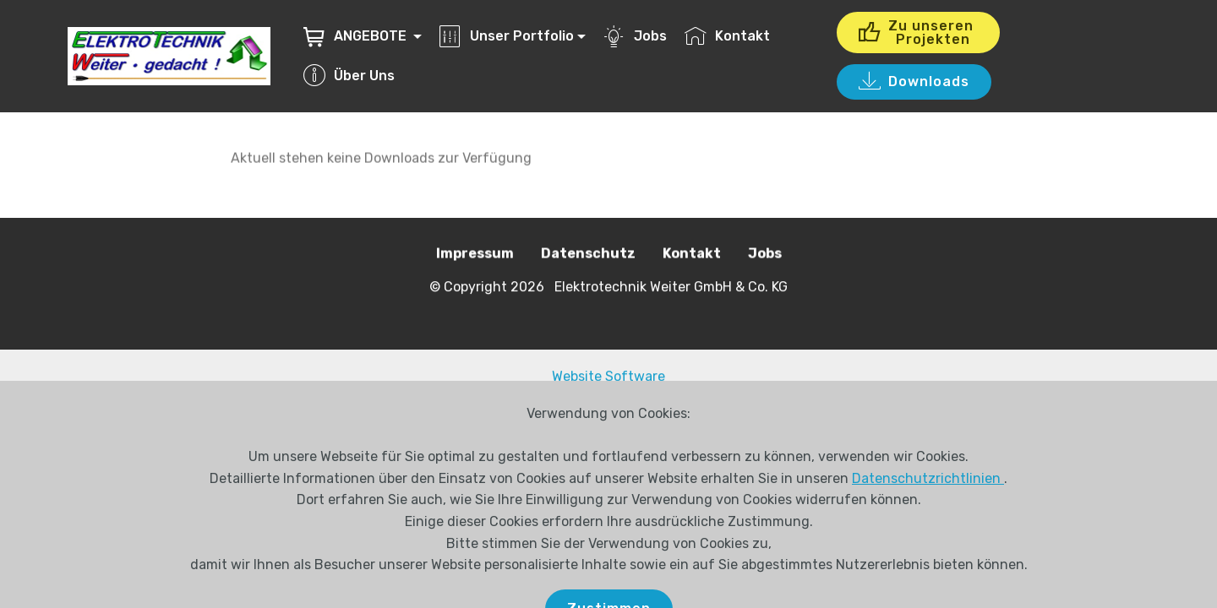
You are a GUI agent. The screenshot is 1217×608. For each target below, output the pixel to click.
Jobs (635, 36)
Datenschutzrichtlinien (928, 504)
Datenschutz (588, 254)
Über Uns (349, 76)
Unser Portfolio (506, 36)
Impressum (475, 254)
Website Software (608, 376)
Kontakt (727, 36)
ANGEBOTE (356, 36)
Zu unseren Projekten (918, 32)
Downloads (914, 82)
